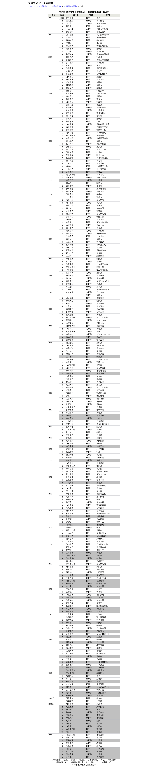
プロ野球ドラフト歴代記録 (49, 6)
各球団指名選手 (70, 6)
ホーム (33, 6)
